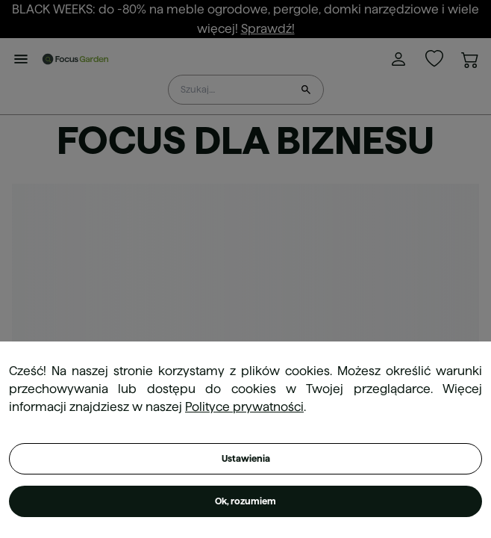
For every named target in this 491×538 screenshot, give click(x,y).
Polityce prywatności (244, 407)
